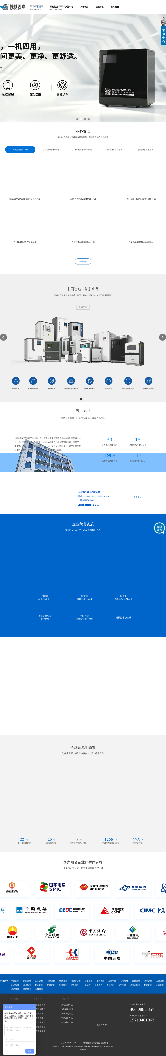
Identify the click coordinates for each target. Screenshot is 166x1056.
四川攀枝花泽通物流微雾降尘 (141, 242)
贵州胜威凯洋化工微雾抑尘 (25, 242)
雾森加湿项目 (39, 1022)
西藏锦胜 (15, 989)
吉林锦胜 (124, 981)
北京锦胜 (160, 985)
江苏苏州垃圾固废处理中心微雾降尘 (24, 199)
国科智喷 (39, 989)
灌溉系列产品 (67, 1014)
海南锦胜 (98, 985)
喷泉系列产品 (67, 1022)
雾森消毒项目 (39, 1018)
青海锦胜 (110, 985)
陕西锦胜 (75, 985)
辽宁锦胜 (122, 985)
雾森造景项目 (39, 1005)
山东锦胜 (39, 981)
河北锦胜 (27, 981)
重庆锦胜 (100, 981)
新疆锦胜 (112, 981)
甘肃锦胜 (51, 985)
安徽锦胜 (160, 981)
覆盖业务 (37, 999)
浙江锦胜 (27, 989)
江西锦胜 (136, 981)
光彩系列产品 (67, 1018)
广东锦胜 (148, 985)
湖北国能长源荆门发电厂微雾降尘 (141, 199)
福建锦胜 (63, 981)
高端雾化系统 (67, 1005)
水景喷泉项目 (39, 1027)
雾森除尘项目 (39, 1009)
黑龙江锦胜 (135, 985)
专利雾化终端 (67, 1009)
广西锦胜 (39, 985)
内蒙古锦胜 (76, 981)
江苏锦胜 (27, 985)
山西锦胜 (15, 985)
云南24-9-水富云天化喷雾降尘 (83, 199)
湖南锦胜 (148, 981)
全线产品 (65, 999)
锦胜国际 (15, 981)
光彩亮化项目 (39, 1031)
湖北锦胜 (51, 981)
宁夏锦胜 (88, 981)
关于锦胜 (14, 999)
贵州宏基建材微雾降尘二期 (83, 242)
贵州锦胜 (63, 985)
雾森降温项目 (39, 1014)
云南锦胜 (86, 985)
